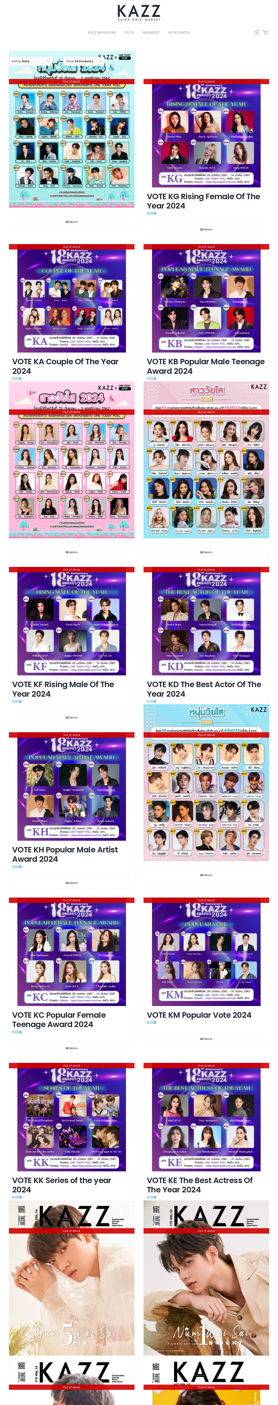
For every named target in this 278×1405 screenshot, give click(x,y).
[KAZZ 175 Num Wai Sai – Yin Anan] (71, 1278)
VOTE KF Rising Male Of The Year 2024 (63, 689)
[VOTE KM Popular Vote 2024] (206, 952)
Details (73, 222)
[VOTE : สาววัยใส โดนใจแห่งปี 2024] (71, 459)
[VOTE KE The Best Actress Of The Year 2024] (206, 1117)
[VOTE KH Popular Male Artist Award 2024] (71, 786)
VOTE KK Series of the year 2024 (61, 1185)
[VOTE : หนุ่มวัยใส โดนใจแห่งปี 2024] (71, 129)
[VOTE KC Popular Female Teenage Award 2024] (71, 952)
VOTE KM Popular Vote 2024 (199, 1015)
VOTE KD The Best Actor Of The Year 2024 (204, 689)
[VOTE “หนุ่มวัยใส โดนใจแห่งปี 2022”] (206, 782)
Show (79, 61)
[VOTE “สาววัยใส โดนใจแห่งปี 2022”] (206, 459)
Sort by (20, 61)
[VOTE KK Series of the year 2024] (71, 1117)
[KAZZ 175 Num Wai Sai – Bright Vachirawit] (206, 1278)
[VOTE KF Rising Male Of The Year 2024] (71, 621)
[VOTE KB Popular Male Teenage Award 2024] (206, 298)
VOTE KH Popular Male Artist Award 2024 (65, 854)
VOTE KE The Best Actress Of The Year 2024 (200, 1185)
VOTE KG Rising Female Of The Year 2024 (203, 201)
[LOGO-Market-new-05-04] (139, 5)
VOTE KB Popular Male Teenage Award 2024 (206, 366)
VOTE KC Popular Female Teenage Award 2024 (59, 1019)
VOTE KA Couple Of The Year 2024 (65, 366)
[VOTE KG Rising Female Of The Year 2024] (206, 133)
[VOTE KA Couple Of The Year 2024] (71, 298)
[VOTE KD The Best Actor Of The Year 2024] (206, 621)
